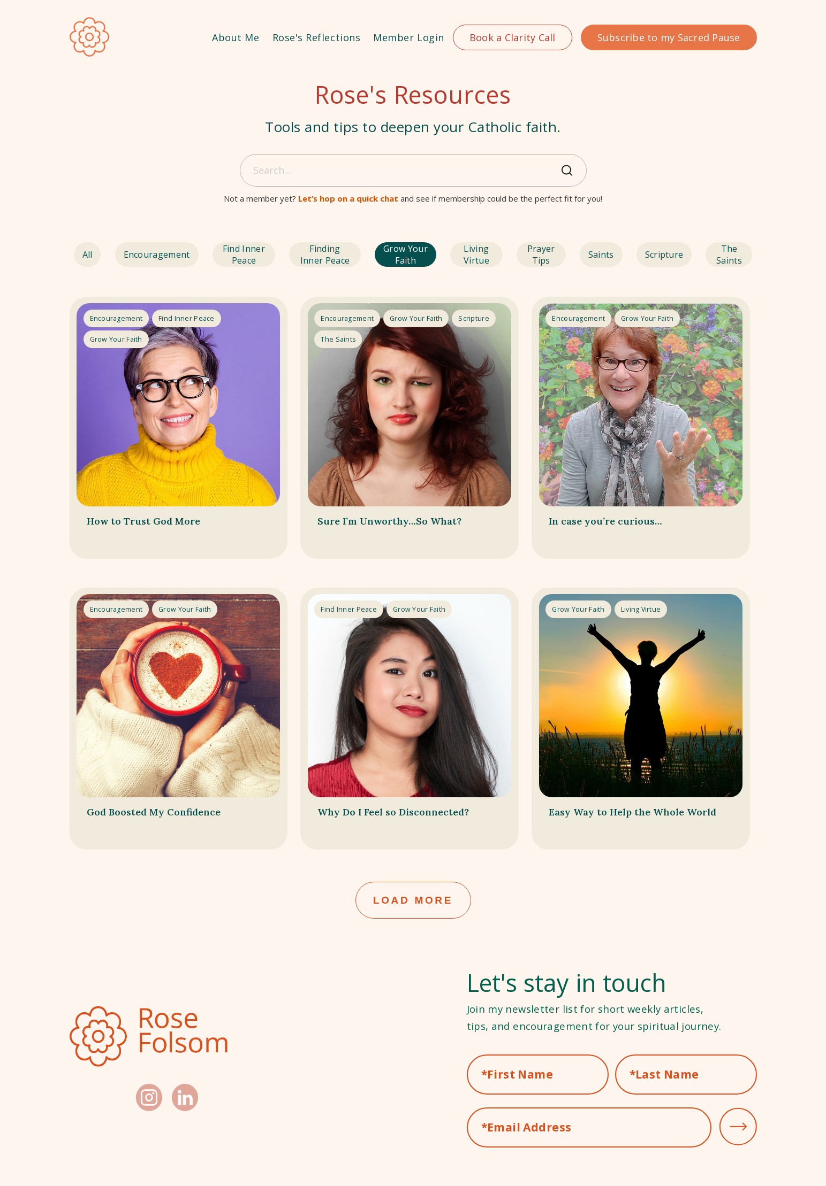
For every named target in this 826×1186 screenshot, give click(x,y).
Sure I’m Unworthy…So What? (389, 525)
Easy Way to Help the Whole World (637, 820)
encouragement (143, 254)
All (83, 254)
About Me (235, 37)
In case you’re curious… (622, 517)
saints (612, 254)
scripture (666, 254)
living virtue (487, 254)
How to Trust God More (160, 517)
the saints (728, 254)
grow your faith (410, 254)
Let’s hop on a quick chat (348, 198)
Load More (413, 902)
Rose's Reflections (316, 37)
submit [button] (738, 1131)
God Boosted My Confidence (175, 812)
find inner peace (230, 254)
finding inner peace (320, 254)
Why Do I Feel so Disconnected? (369, 820)
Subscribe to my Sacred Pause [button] (668, 37)
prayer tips (555, 254)
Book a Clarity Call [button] (512, 37)
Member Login (408, 37)
